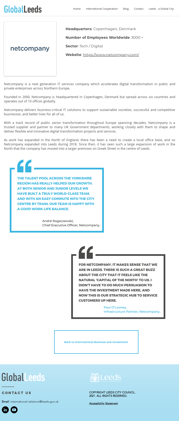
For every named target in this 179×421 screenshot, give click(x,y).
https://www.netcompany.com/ (111, 55)
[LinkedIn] (5, 409)
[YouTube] (14, 409)
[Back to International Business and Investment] (96, 342)
